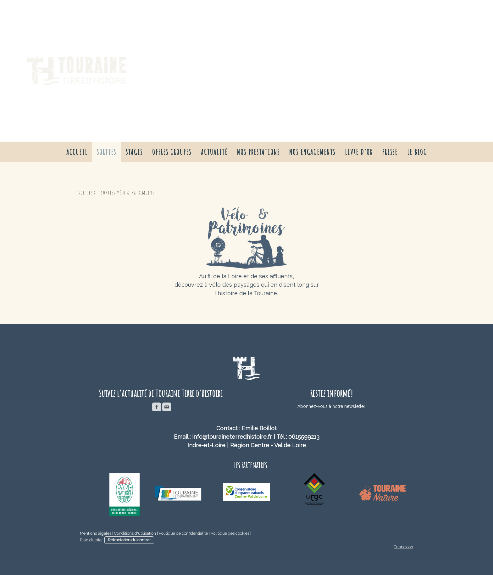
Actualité (214, 152)
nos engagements (312, 152)
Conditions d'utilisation (135, 533)
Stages (134, 152)
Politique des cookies (230, 533)
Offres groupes (171, 152)
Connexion (403, 546)
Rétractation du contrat (129, 540)
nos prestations (258, 152)
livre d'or (359, 152)
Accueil (76, 152)
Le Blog (417, 152)
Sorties (106, 152)
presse (390, 152)
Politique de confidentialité (183, 533)
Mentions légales (95, 533)
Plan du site (91, 540)
